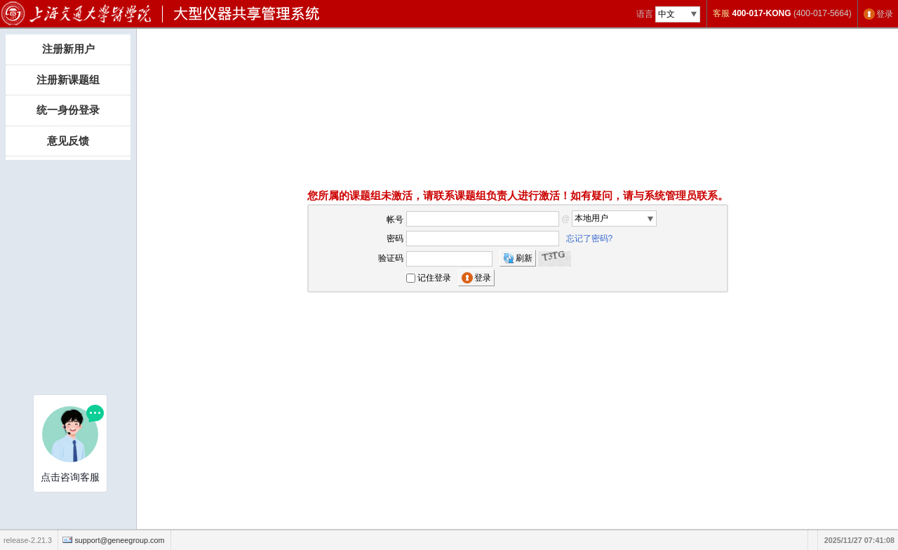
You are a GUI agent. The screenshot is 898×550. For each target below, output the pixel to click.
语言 (644, 14)
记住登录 (434, 278)
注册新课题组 (68, 80)
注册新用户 (68, 49)
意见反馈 (68, 141)
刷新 (524, 258)
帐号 (395, 219)
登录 (884, 14)
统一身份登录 (68, 110)
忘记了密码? (589, 238)
